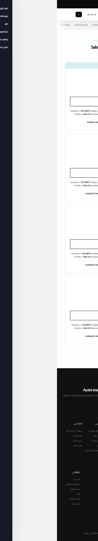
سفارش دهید (49, 101)
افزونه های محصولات (80, 440)
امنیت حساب (20, 445)
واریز (41, 445)
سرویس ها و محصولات (80, 479)
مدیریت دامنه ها (62, 460)
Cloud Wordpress (24, 25)
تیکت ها (20, 479)
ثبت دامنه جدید (62, 445)
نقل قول (40, 435)
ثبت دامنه (85, 445)
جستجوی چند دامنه (61, 440)
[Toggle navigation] (92, 14)
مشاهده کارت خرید (81, 450)
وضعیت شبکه (18, 499)
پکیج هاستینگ (84, 435)
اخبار (21, 494)
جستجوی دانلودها (16, 484)
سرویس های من (82, 499)
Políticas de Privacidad (65, 525)
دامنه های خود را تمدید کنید (57, 455)
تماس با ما (19, 504)
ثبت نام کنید (34, 14)
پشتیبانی (86, 494)
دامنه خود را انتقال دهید (59, 450)
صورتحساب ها (83, 489)
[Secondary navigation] (49, 25)
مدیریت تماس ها (83, 504)
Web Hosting (7, 25)
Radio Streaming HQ (65, 25)
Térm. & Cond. (81, 525)
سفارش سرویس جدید (81, 431)
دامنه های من (83, 484)
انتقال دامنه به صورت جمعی (57, 435)
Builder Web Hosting (44, 25)
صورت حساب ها (37, 431)
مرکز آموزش (63, 4)
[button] (64, 14)
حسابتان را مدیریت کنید (17, 431)
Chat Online (83, 4)
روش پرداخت (38, 440)
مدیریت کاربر (20, 440)
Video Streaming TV (86, 25)
